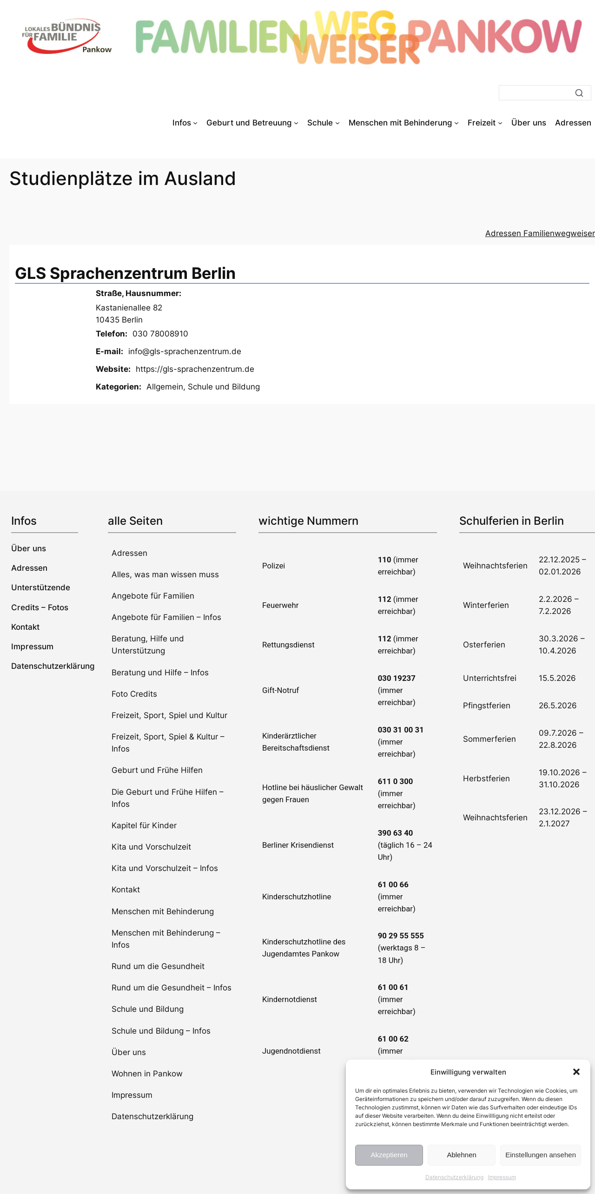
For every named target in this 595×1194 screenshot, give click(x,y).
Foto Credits (134, 694)
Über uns (129, 1052)
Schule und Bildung (224, 386)
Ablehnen (461, 1155)
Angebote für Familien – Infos (166, 617)
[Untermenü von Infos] (195, 122)
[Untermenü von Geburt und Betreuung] (296, 122)
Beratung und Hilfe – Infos (160, 672)
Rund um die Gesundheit (158, 966)
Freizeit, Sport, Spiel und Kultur (169, 715)
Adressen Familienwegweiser (540, 233)
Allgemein (164, 386)
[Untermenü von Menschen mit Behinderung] (456, 122)
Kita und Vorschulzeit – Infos (165, 868)
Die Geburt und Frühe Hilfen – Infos (168, 798)
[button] (576, 1071)
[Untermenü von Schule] (337, 122)
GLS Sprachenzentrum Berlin (125, 273)
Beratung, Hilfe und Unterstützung (148, 644)
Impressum (502, 1177)
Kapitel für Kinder (144, 825)
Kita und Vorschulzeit (151, 846)
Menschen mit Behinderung (163, 911)
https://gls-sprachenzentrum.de (195, 369)
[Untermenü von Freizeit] (500, 122)
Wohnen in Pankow (147, 1073)
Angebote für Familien (153, 595)
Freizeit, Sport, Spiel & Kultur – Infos (168, 742)
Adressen (129, 553)
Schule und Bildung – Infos (161, 1031)
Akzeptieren (388, 1155)
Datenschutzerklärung (454, 1177)
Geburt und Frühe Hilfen (157, 770)
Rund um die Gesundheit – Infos (171, 987)
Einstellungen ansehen (540, 1155)
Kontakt (126, 889)
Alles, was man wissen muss (165, 574)
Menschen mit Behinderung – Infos (166, 939)
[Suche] (545, 92)
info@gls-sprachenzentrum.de (184, 351)
